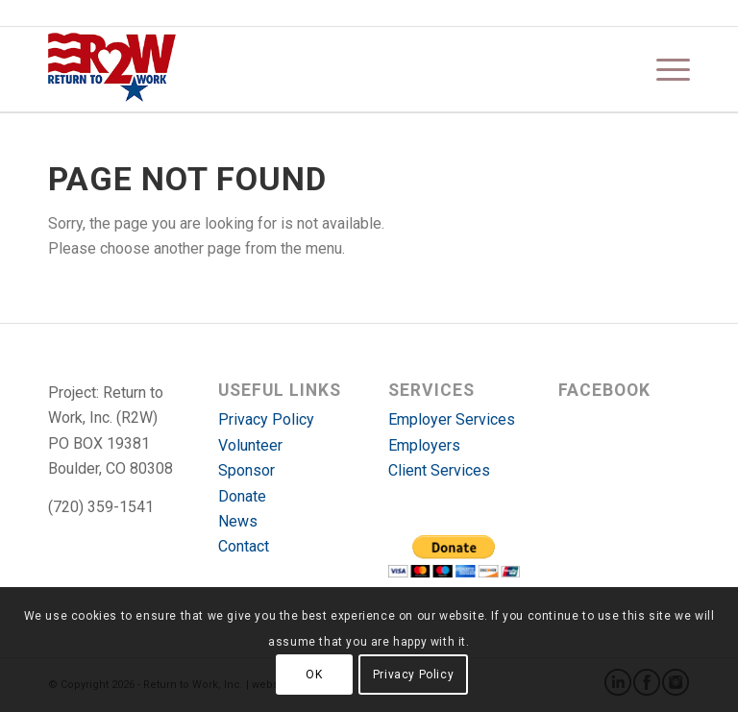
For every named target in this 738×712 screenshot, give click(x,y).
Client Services (439, 470)
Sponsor (246, 470)
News (238, 521)
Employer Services (451, 419)
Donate (242, 496)
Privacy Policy (266, 419)
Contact (243, 546)
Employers (424, 445)
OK (314, 674)
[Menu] (663, 69)
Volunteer (250, 445)
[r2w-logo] (112, 69)
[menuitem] (663, 69)
